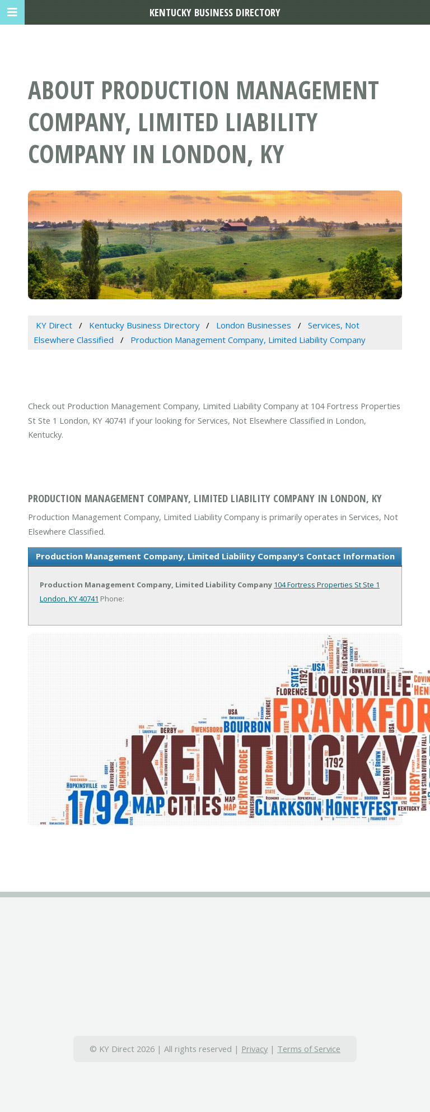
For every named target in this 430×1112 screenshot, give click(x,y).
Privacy (254, 1048)
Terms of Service (308, 1048)
